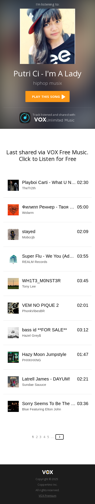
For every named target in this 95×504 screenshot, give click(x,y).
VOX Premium (47, 496)
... (52, 436)
